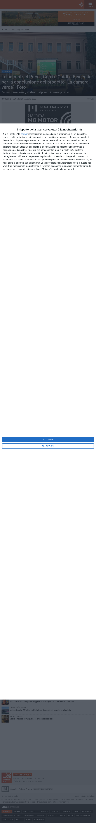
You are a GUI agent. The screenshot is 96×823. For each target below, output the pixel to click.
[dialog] (48, 411)
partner (24, 134)
